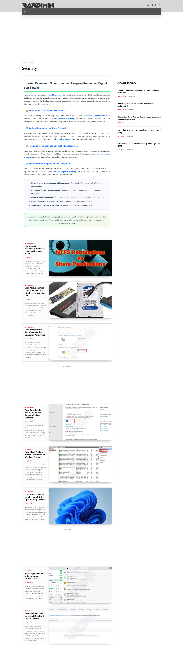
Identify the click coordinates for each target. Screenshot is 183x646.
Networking (122, 96)
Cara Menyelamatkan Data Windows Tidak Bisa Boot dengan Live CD (35, 292)
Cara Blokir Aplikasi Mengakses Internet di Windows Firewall (35, 455)
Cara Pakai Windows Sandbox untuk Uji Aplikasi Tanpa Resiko (35, 497)
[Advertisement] (91, 38)
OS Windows (29, 243)
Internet (28, 450)
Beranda (24, 63)
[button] (25, 11)
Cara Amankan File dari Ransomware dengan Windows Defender (33, 415)
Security (28, 571)
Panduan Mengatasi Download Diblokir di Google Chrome (34, 616)
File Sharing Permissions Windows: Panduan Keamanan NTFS (35, 250)
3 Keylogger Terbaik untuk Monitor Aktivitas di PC (34, 576)
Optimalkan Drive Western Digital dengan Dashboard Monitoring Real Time (136, 118)
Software (121, 123)
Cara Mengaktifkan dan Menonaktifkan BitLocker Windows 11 (35, 332)
